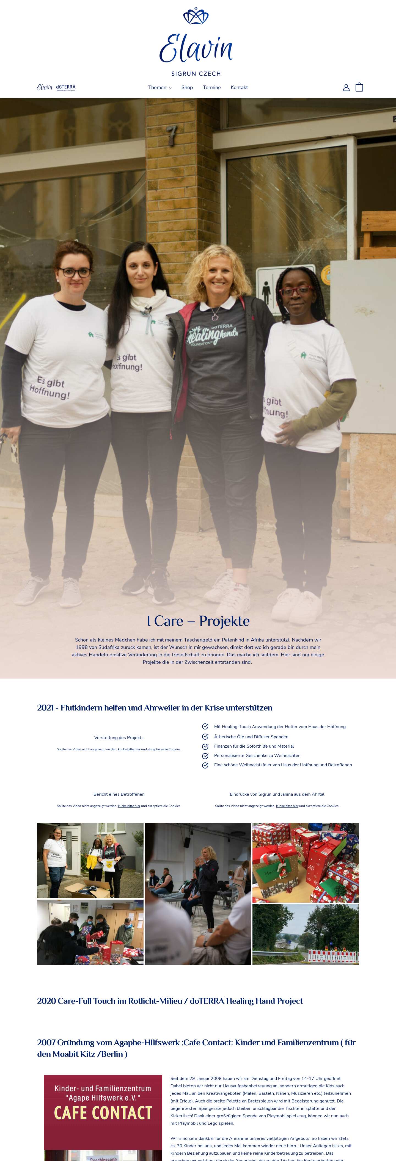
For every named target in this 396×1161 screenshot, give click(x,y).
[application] (169, 87)
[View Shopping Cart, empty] (359, 87)
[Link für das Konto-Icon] (346, 88)
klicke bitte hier (129, 749)
